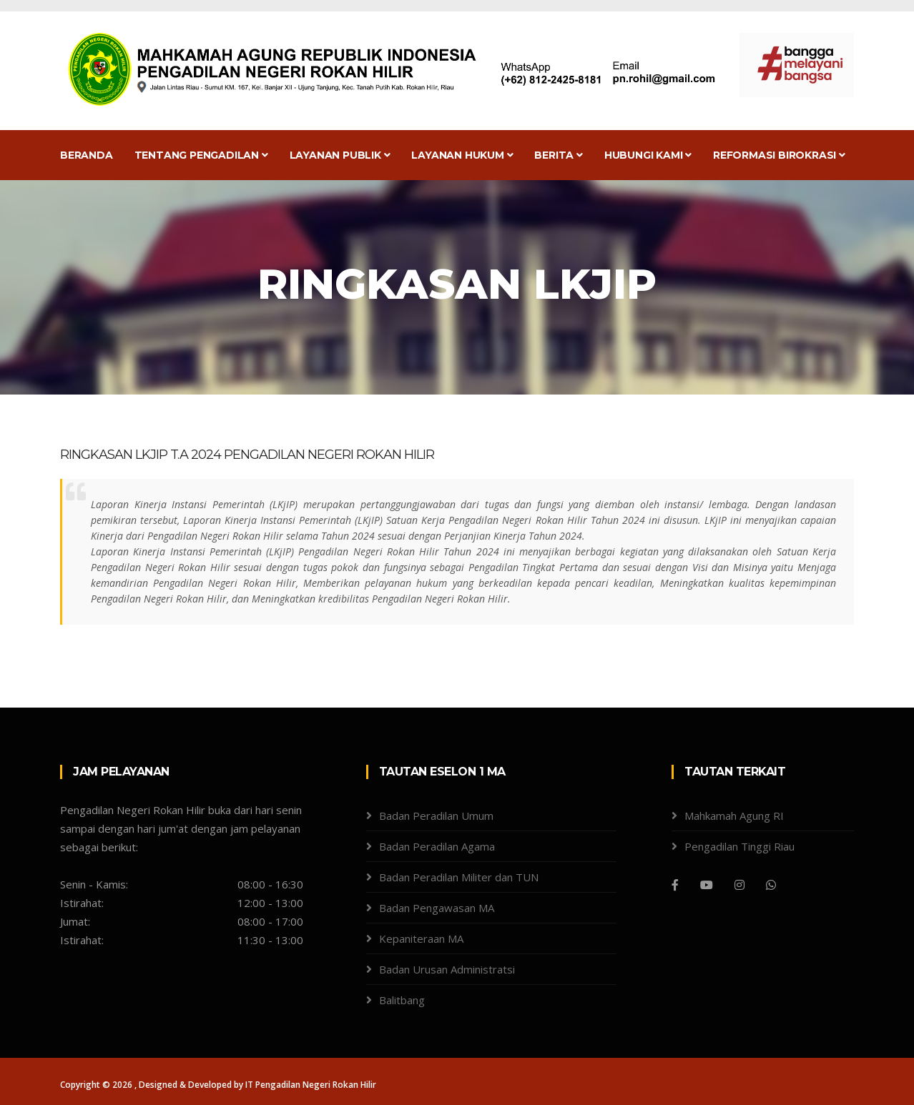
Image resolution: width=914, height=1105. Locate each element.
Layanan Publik (340, 155)
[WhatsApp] (771, 885)
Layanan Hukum (462, 155)
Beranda (86, 155)
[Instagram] (739, 885)
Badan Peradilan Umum (436, 815)
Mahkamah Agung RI (734, 815)
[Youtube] (706, 885)
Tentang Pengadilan (201, 155)
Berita (558, 155)
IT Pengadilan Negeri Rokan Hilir (310, 1085)
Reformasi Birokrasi (779, 155)
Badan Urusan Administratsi (447, 969)
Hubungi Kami (648, 155)
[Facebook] (675, 885)
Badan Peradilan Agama (437, 846)
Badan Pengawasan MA (436, 908)
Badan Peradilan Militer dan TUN (459, 877)
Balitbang (402, 1000)
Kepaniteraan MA (421, 938)
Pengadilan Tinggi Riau (739, 846)
